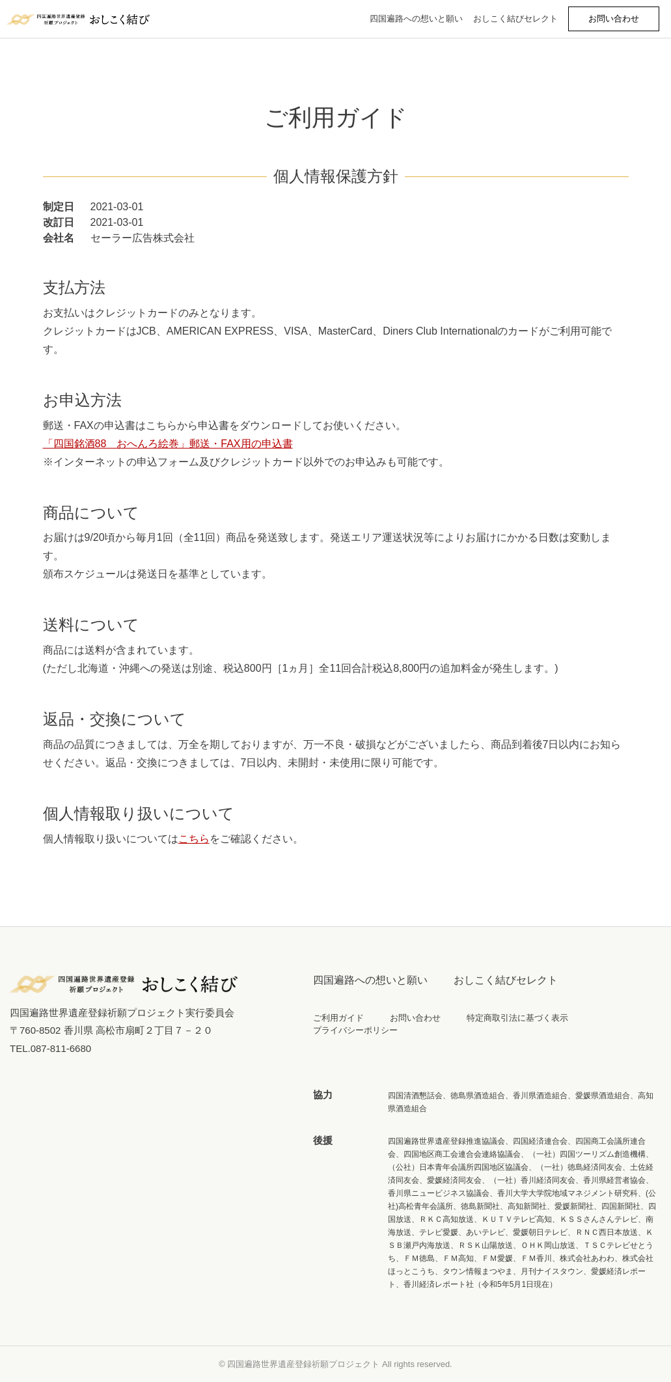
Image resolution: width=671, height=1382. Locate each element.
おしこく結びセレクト (515, 18)
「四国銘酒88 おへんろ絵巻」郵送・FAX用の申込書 (168, 443)
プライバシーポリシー (355, 1030)
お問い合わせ (415, 1018)
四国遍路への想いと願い (416, 18)
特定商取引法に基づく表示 (517, 1018)
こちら (194, 838)
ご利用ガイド (338, 1018)
